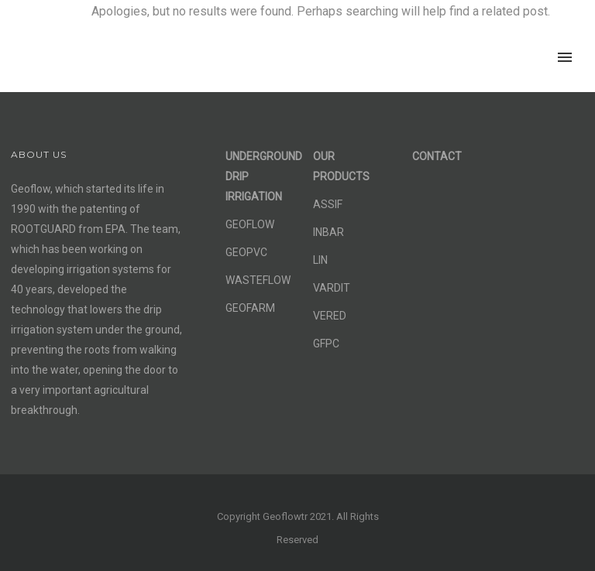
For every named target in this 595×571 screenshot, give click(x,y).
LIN (320, 260)
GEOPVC (246, 252)
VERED (329, 315)
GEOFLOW (249, 224)
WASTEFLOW (258, 280)
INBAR (328, 232)
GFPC (326, 343)
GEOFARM (250, 308)
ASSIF (327, 204)
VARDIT (331, 288)
